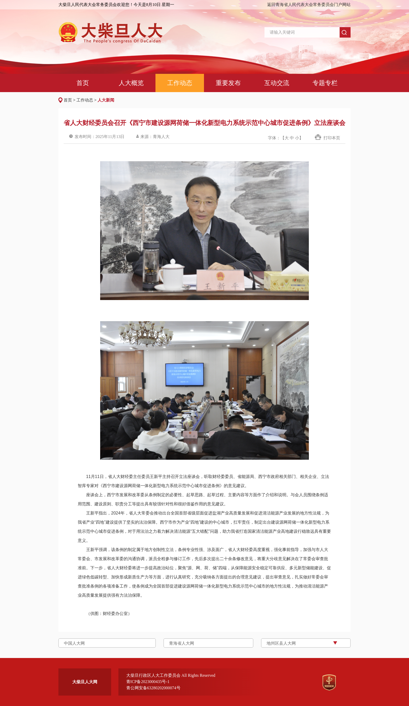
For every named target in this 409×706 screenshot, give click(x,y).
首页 (68, 100)
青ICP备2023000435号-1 (148, 681)
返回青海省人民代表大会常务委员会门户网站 (309, 4)
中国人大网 (74, 643)
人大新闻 (106, 100)
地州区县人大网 (281, 643)
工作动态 (84, 100)
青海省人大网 (181, 643)
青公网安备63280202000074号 (153, 688)
